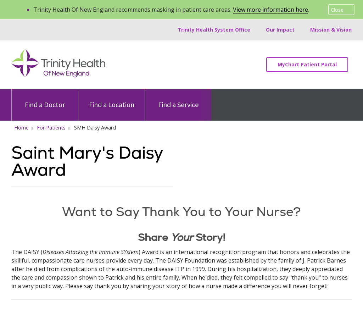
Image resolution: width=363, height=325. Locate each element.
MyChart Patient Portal (307, 64)
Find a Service (178, 99)
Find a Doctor (45, 99)
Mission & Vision (331, 29)
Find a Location (111, 99)
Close (337, 9)
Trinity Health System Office (214, 29)
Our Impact (280, 29)
